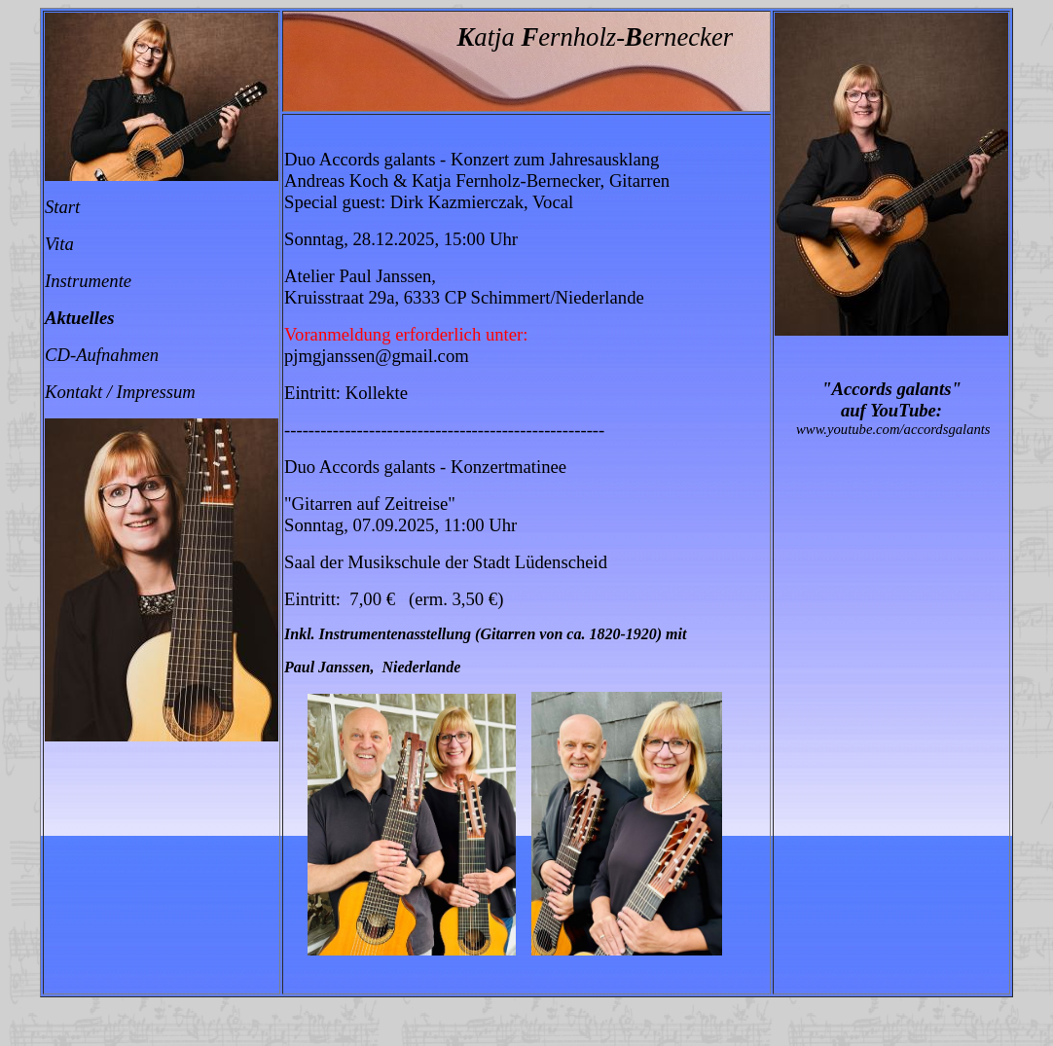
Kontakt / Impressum (120, 391)
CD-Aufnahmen (102, 354)
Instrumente (88, 281)
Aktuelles (80, 317)
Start (62, 207)
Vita (59, 244)
